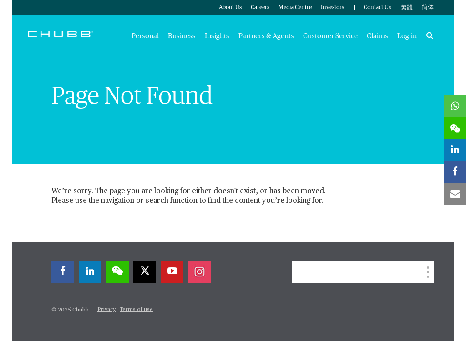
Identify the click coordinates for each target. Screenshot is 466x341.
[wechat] (117, 272)
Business (182, 36)
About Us (230, 7)
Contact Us (377, 7)
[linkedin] (90, 272)
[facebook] (62, 272)
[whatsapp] (455, 106)
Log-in (407, 36)
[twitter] (144, 272)
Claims (377, 36)
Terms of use (136, 309)
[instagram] (199, 272)
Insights (217, 36)
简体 (428, 7)
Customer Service (330, 36)
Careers (260, 7)
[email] (455, 194)
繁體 (407, 7)
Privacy (106, 309)
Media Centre (295, 7)
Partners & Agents (266, 36)
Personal (145, 36)
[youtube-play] (172, 272)
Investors (332, 7)
